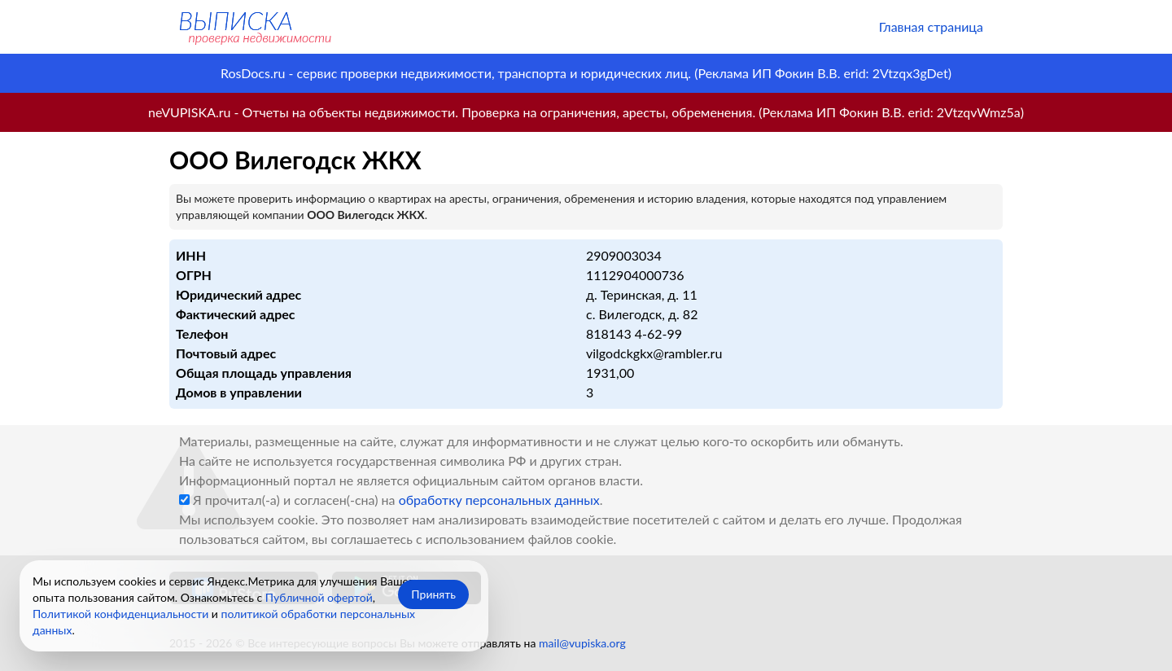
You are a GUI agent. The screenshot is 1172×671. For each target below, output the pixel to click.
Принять (433, 594)
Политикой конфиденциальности (120, 614)
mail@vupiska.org (582, 643)
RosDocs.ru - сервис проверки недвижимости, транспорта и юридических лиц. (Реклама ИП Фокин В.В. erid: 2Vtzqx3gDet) (586, 73)
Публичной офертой (319, 597)
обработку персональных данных (499, 499)
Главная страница (931, 26)
